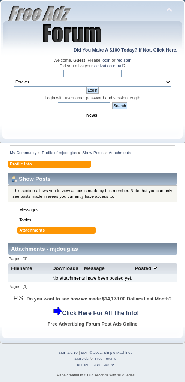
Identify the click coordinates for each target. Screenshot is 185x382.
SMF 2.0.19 (68, 352)
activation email (108, 66)
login (106, 60)
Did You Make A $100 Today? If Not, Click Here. (125, 50)
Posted (146, 268)
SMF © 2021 (91, 352)
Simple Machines (118, 352)
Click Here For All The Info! (100, 313)
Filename (21, 268)
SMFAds (81, 358)
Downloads (65, 268)
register (124, 60)
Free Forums (105, 358)
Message (94, 268)
